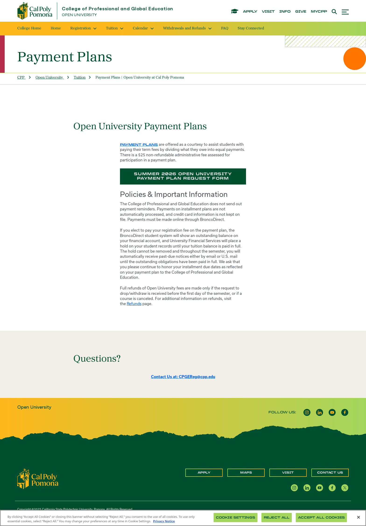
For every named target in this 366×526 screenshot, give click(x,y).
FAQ (224, 28)
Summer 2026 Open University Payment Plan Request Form (183, 176)
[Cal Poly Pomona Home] (34, 11)
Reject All (276, 517)
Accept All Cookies (321, 517)
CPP (21, 78)
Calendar (143, 28)
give (300, 12)
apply (250, 12)
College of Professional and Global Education (117, 9)
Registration (83, 28)
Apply (204, 472)
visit (268, 12)
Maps (246, 472)
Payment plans (139, 145)
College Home (29, 28)
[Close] (358, 517)
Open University (79, 15)
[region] (183, 518)
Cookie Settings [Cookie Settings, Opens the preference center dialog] (235, 517)
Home (56, 28)
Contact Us (330, 472)
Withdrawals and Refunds (187, 28)
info (285, 12)
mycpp (319, 12)
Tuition (114, 28)
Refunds (134, 304)
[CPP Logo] (37, 478)
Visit (288, 472)
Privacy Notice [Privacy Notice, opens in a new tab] (164, 521)
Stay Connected (251, 28)
